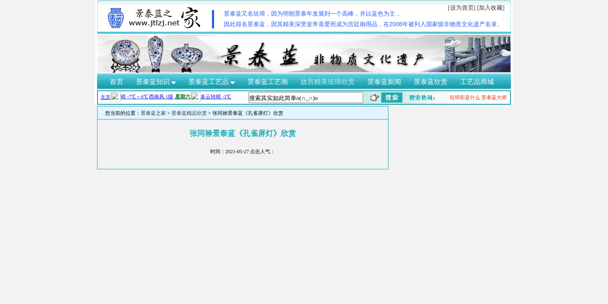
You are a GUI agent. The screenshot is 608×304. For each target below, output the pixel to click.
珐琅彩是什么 (465, 97)
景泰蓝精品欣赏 (189, 113)
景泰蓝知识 (156, 81)
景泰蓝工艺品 (211, 81)
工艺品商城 (477, 81)
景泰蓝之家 (153, 113)
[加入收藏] (491, 8)
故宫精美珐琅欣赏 (328, 81)
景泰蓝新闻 (384, 81)
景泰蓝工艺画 (267, 81)
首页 (116, 81)
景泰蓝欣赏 (431, 81)
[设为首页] (461, 8)
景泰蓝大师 (494, 97)
